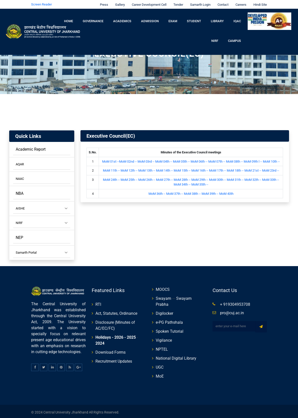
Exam (172, 19)
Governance (93, 19)
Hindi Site (259, 2)
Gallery (119, 2)
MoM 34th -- (182, 182)
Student (194, 19)
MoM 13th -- (147, 168)
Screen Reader (41, 2)
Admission (150, 19)
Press (102, 2)
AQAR (20, 162)
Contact (221, 2)
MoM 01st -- (110, 159)
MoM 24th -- (111, 178)
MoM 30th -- (217, 178)
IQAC (237, 19)
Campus (234, 39)
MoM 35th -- (199, 182)
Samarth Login (199, 2)
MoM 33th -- (270, 178)
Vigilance (164, 338)
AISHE (42, 206)
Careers (239, 2)
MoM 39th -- (210, 192)
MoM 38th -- (192, 192)
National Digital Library (176, 356)
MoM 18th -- (235, 168)
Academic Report (31, 147)
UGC (159, 365)
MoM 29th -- (199, 178)
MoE (160, 374)
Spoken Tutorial (169, 329)
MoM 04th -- (164, 159)
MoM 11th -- (112, 168)
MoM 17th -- (218, 168)
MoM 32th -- (253, 178)
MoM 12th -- (129, 168)
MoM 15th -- (182, 168)
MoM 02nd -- (128, 159)
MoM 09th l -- (253, 159)
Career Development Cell (147, 2)
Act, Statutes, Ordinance (116, 311)
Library (217, 19)
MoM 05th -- (181, 159)
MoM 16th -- (200, 168)
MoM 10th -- (271, 159)
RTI (98, 302)
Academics (122, 19)
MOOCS (163, 287)
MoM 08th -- (234, 159)
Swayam (163, 296)
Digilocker (164, 311)
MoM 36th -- (157, 192)
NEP (19, 235)
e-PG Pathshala (169, 320)
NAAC (20, 177)
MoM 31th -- (235, 178)
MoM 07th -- (217, 159)
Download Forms (110, 350)
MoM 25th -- (129, 178)
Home (68, 19)
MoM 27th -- (164, 178)
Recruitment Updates (113, 359)
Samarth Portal (42, 250)
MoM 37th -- (174, 192)
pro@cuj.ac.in (232, 311)
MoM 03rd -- (146, 159)
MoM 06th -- (199, 159)
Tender (177, 2)
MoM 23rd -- (270, 168)
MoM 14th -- (165, 168)
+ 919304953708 (235, 302)
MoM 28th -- (182, 178)
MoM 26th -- (146, 178)
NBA (19, 191)
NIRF (214, 39)
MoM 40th (226, 192)
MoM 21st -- (252, 168)
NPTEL (162, 347)
